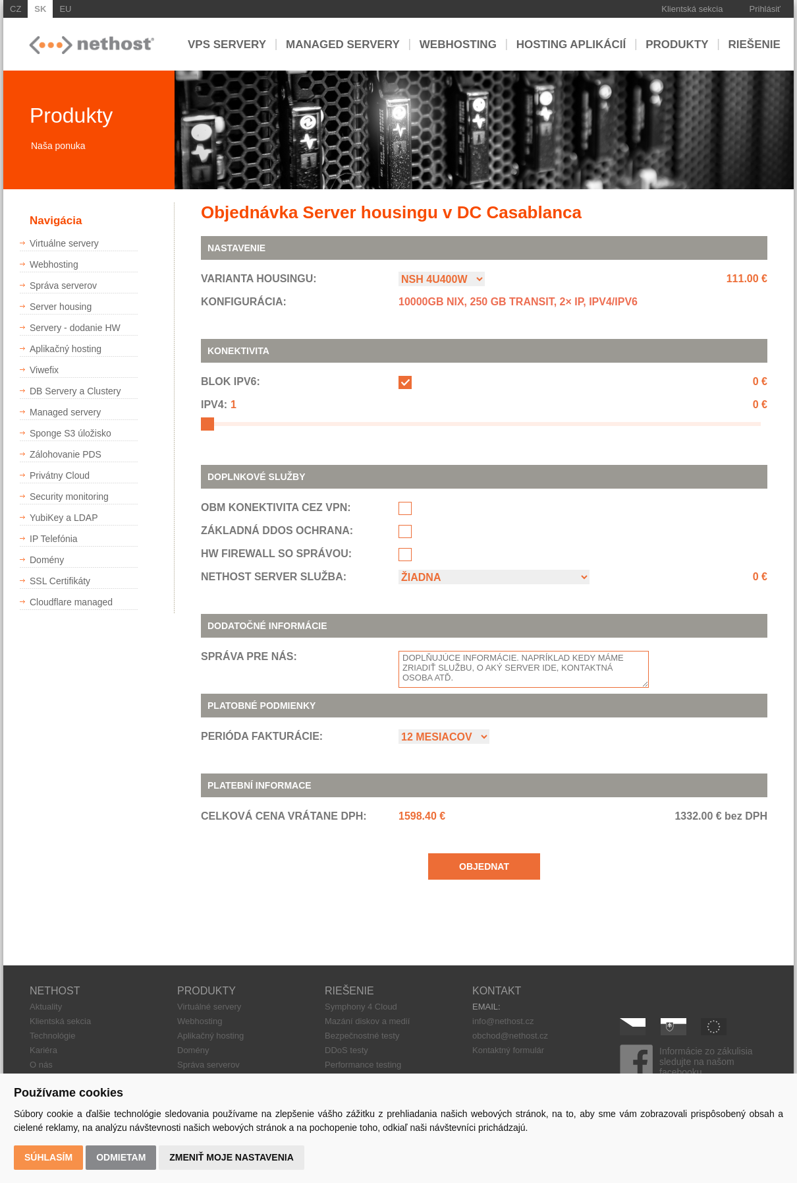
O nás (41, 1065)
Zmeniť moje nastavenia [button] (231, 1157)
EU (65, 9)
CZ (15, 9)
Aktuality (46, 1007)
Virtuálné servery (209, 1007)
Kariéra (43, 1050)
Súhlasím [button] (48, 1157)
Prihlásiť (765, 9)
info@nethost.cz (503, 1021)
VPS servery (227, 43)
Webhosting (458, 43)
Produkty (677, 43)
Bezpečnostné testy (362, 1036)
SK (40, 9)
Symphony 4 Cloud (361, 1007)
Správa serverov (208, 1065)
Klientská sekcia (692, 9)
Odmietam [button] (121, 1157)
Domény (193, 1050)
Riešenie (754, 43)
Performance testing (363, 1065)
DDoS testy (346, 1050)
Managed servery (343, 43)
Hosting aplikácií (571, 43)
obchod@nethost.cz (510, 1036)
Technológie (52, 1036)
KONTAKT (496, 990)
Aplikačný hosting (210, 1036)
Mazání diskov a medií (367, 1021)
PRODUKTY (206, 990)
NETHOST (55, 990)
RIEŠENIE (349, 990)
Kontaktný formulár (508, 1050)
